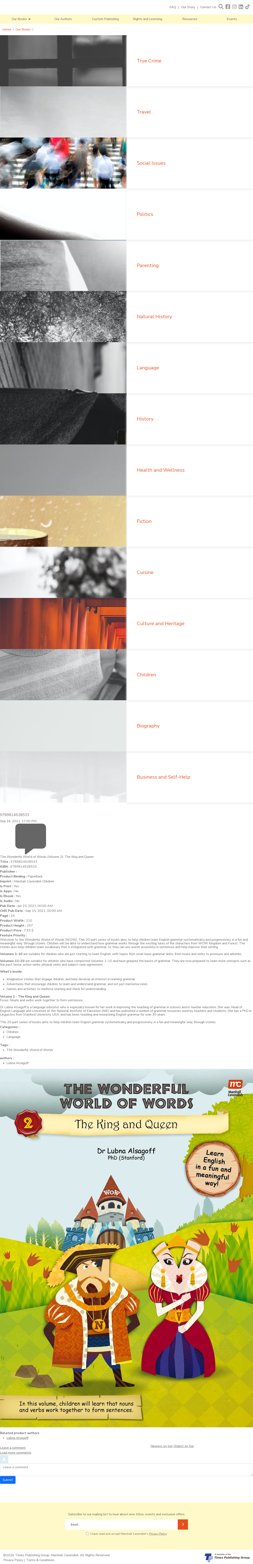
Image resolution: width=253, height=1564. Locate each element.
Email (74, 1525)
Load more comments (15, 1452)
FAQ (173, 7)
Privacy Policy (158, 1534)
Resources (189, 19)
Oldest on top (183, 1446)
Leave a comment (13, 1448)
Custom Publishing (105, 19)
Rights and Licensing (147, 19)
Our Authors (63, 19)
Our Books (23, 29)
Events (232, 19)
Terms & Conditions (40, 1560)
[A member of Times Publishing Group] (227, 1558)
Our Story (188, 7)
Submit (8, 1480)
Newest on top (162, 1446)
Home (6, 29)
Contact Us (208, 7)
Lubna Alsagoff (17, 1438)
